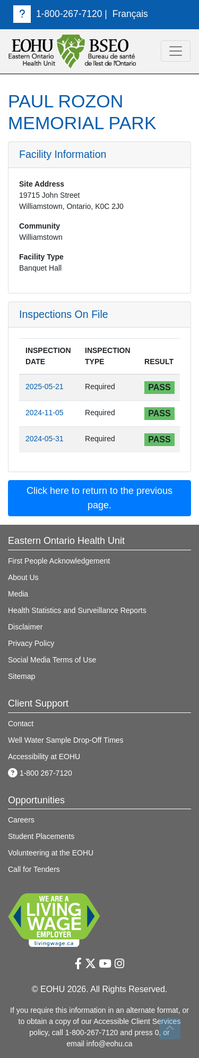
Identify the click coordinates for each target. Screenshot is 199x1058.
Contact (20, 723)
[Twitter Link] (90, 963)
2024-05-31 (44, 438)
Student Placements (41, 836)
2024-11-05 (44, 412)
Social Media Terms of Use (52, 660)
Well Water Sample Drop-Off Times (66, 740)
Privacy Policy (31, 643)
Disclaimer (25, 627)
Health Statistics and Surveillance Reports (77, 610)
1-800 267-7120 (40, 773)
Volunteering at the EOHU (50, 853)
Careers (21, 820)
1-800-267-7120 (57, 14)
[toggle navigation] (176, 51)
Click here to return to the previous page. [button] (99, 497)
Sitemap (21, 676)
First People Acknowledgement (59, 561)
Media (18, 594)
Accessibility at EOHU (44, 756)
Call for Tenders (34, 869)
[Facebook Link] (78, 963)
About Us (23, 577)
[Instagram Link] (119, 963)
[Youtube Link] (105, 963)
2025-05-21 (44, 386)
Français (130, 14)
